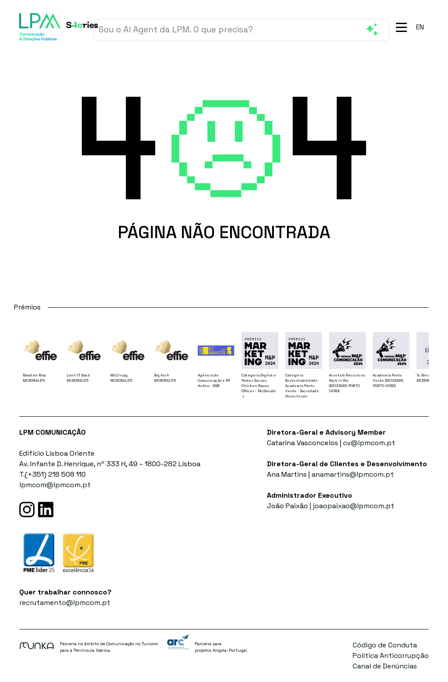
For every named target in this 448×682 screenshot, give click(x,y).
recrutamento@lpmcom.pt (64, 602)
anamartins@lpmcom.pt (353, 474)
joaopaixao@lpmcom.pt (353, 505)
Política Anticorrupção (391, 655)
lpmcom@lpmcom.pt (55, 484)
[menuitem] (420, 27)
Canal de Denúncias (385, 666)
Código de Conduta (385, 645)
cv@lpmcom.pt (369, 442)
